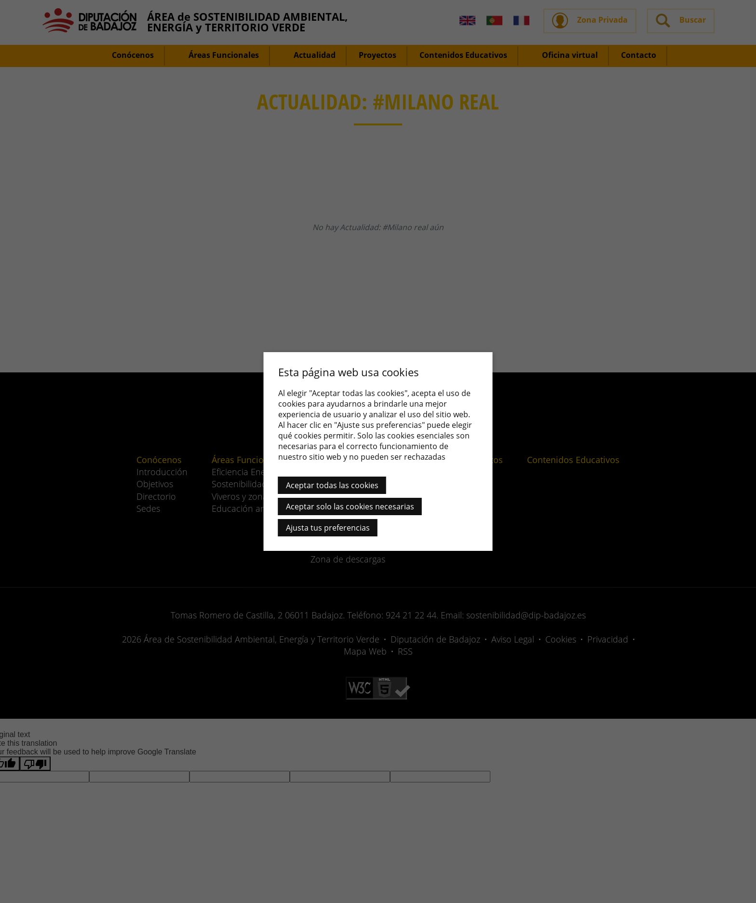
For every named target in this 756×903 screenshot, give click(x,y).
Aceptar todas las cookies (332, 485)
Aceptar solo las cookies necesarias (350, 506)
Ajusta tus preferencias (328, 527)
